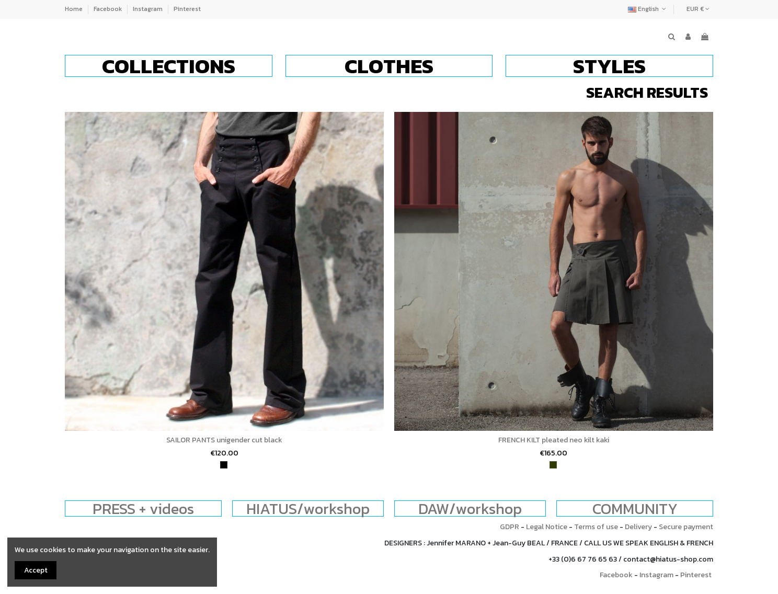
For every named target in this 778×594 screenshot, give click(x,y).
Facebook (108, 9)
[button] (168, 65)
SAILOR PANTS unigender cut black (224, 440)
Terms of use (596, 526)
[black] (223, 465)
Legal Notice (546, 526)
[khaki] (553, 465)
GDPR (509, 526)
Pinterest (187, 9)
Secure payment (686, 526)
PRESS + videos (143, 508)
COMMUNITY (635, 508)
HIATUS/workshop (308, 508)
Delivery (638, 526)
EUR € (698, 9)
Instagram (148, 9)
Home (74, 9)
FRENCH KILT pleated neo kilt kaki (553, 440)
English (648, 9)
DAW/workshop (470, 508)
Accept (36, 570)
